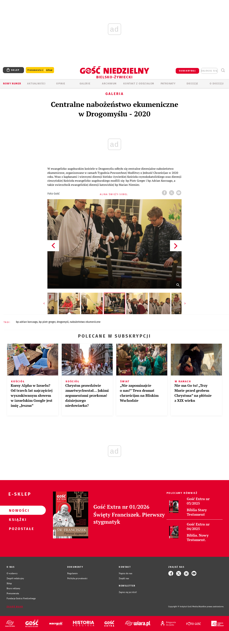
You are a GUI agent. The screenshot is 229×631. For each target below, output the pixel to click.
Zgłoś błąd (15, 606)
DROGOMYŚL (63, 321)
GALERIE (85, 83)
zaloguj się (209, 71)
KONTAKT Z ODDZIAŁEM (138, 83)
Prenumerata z (39, 70)
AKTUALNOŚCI (36, 83)
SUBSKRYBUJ (187, 71)
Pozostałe (17, 529)
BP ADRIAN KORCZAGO (27, 321)
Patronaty (168, 83)
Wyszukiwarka (223, 70)
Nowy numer (12, 83)
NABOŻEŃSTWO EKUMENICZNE (85, 321)
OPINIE (60, 83)
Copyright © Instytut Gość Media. (183, 606)
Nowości (17, 510)
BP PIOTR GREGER (47, 321)
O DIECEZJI (217, 83)
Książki (17, 519)
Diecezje (192, 83)
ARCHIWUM (109, 83)
